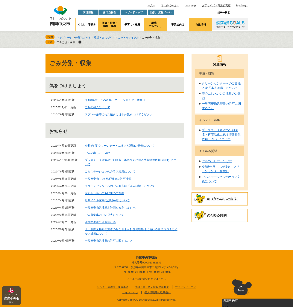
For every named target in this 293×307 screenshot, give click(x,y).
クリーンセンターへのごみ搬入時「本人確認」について (120, 185)
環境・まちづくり (155, 24)
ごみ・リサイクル (128, 37)
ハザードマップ (134, 12)
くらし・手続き (87, 24)
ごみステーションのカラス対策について (110, 171)
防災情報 (88, 12)
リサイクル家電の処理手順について (107, 200)
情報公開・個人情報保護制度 (152, 287)
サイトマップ (130, 292)
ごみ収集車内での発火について (104, 214)
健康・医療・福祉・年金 (110, 24)
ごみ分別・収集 (66, 42)
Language (190, 5)
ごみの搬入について (97, 107)
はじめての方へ (170, 5)
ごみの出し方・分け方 (99, 152)
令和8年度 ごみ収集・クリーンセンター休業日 (115, 100)
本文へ (151, 5)
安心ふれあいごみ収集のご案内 (104, 193)
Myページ (242, 5)
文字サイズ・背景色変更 (216, 5)
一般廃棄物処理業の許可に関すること (109, 240)
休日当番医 (109, 12)
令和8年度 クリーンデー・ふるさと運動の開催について (120, 145)
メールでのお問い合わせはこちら (146, 278)
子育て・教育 (132, 24)
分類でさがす (83, 37)
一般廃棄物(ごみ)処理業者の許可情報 (108, 178)
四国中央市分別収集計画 (100, 222)
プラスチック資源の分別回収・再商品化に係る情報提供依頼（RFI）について (221, 135)
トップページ (64, 37)
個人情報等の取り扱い (157, 292)
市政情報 (200, 24)
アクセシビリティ (185, 287)
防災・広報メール (160, 12)
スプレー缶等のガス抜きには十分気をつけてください (118, 114)
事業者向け (177, 24)
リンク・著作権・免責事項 (112, 287)
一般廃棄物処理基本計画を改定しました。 (111, 207)
